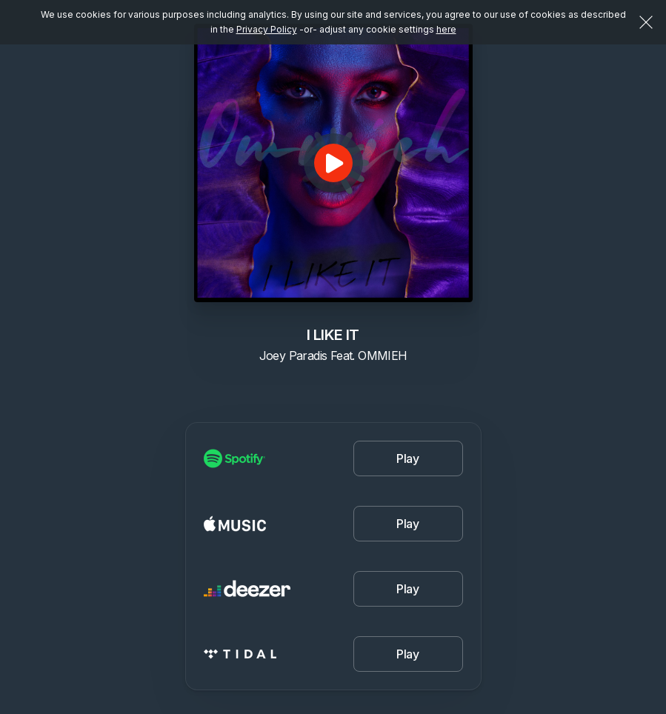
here (446, 29)
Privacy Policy (266, 29)
